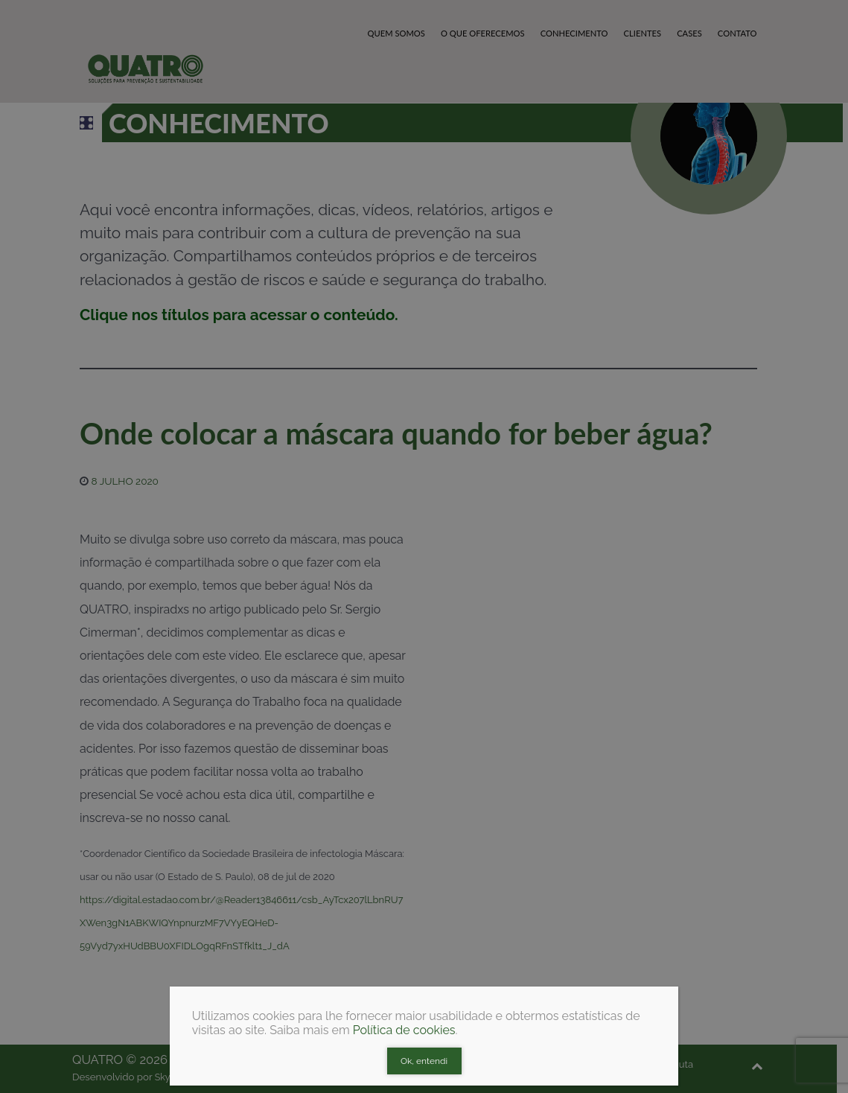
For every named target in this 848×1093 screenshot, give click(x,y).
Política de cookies (404, 1030)
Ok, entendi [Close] (424, 1061)
